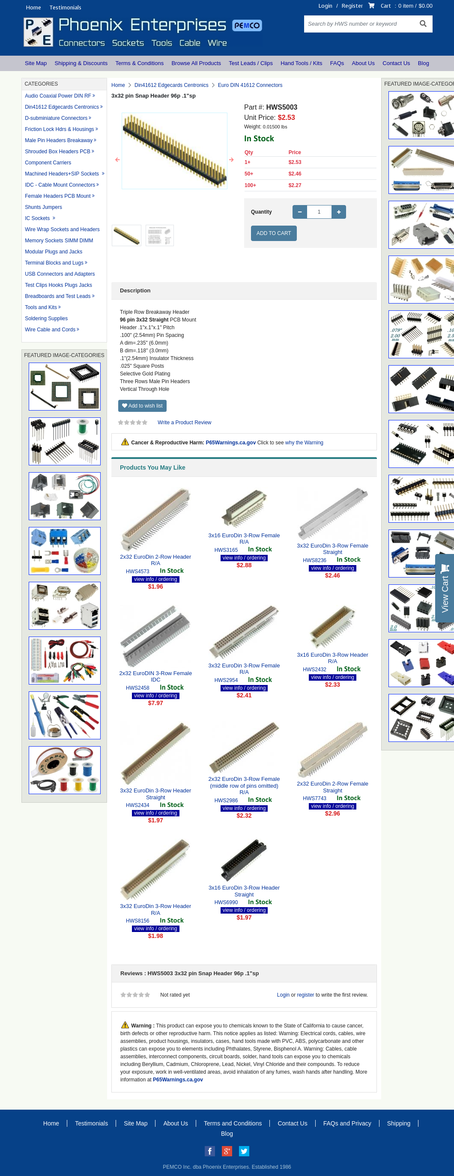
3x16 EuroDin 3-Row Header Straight (244, 891)
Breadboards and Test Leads (57, 296)
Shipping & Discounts (81, 63)
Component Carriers (48, 163)
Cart (386, 5)
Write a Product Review (184, 423)
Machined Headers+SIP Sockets (62, 174)
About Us (363, 63)
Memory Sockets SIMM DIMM (59, 241)
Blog (423, 63)
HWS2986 (226, 801)
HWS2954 (226, 680)
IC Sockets (38, 218)
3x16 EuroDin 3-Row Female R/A (244, 538)
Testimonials (65, 7)
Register (352, 5)
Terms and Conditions (233, 1123)
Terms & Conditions (139, 63)
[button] (117, 160)
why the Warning (304, 443)
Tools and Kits (41, 307)
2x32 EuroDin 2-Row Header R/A (155, 560)
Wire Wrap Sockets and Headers (62, 229)
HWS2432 (314, 670)
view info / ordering (155, 579)
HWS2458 (137, 688)
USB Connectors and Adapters (60, 274)
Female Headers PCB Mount (57, 196)
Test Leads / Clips (251, 63)
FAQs (337, 63)
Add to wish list (142, 406)
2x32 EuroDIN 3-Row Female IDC (155, 676)
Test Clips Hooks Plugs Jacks (58, 285)
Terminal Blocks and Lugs (54, 263)
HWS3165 (226, 550)
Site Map (36, 63)
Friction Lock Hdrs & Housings (59, 129)
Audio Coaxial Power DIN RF (58, 96)
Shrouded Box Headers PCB (57, 152)
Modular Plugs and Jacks (53, 252)
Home (33, 7)
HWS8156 (137, 921)
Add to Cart (274, 233)
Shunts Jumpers (43, 207)
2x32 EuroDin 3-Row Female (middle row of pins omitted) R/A (244, 785)
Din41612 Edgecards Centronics (62, 107)
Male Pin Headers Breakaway (59, 140)
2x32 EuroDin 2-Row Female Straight (332, 787)
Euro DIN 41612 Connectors (250, 85)
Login (325, 5)
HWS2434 (137, 805)
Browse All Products (196, 63)
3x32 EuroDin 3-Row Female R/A (244, 669)
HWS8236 (314, 560)
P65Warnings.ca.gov (231, 443)
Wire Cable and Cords (50, 330)
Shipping (399, 1123)
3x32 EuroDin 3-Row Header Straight (155, 794)
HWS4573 (137, 572)
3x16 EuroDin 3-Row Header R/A (332, 658)
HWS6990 (226, 902)
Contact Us (396, 63)
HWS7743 (314, 798)
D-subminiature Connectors (56, 118)
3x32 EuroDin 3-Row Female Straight (332, 549)
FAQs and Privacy (347, 1123)
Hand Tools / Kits (301, 63)
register (305, 995)
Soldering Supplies (46, 319)
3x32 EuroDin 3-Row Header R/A (155, 909)
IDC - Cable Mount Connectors (60, 185)
